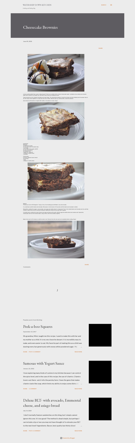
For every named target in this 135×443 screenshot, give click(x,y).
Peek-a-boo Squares (37, 326)
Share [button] (101, 48)
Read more (78, 352)
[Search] (103, 5)
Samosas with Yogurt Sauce (43, 363)
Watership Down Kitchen (37, 5)
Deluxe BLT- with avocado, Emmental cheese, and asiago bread (52, 403)
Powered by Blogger (67, 438)
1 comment (33, 388)
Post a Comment (35, 352)
